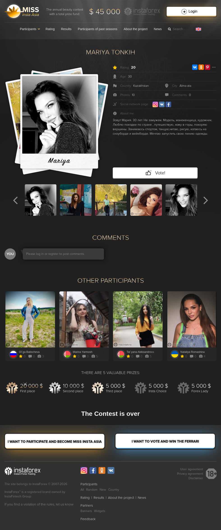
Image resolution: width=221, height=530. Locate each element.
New (103, 490)
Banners (86, 511)
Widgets (99, 511)
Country (113, 490)
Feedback (88, 519)
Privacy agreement (190, 474)
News (158, 29)
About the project (135, 29)
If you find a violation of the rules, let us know (39, 504)
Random (91, 490)
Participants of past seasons (97, 29)
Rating (50, 29)
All (82, 490)
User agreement (191, 469)
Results (66, 29)
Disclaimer (196, 478)
